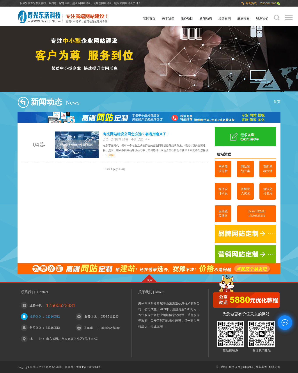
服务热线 (90, 316)
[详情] (111, 155)
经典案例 (224, 18)
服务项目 (187, 18)
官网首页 (149, 18)
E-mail (88, 327)
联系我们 (262, 18)
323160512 (53, 316)
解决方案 (243, 18)
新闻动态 (206, 18)
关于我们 (168, 18)
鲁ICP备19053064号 (88, 367)
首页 (276, 102)
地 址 (36, 339)
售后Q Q (35, 327)
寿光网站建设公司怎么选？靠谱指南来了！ (136, 134)
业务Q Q (35, 316)
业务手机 (36, 305)
